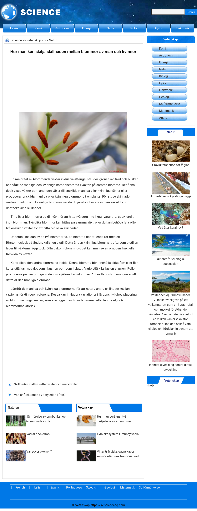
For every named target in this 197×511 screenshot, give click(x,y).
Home (14, 28)
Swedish (92, 487)
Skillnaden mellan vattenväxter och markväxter (46, 384)
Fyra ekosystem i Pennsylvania (118, 434)
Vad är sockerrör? (38, 434)
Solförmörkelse (169, 104)
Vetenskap (34, 40)
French (20, 487)
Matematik (166, 111)
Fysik (158, 28)
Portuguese (74, 487)
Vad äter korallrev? (170, 216)
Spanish (56, 487)
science (16, 40)
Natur (110, 28)
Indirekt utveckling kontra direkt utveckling (170, 355)
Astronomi (62, 28)
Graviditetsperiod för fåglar (170, 153)
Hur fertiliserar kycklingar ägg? (170, 185)
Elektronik (182, 28)
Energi (86, 28)
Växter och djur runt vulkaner (170, 284)
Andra (163, 118)
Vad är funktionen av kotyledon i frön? (40, 395)
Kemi (38, 28)
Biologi (134, 28)
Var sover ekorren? (39, 451)
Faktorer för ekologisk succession (170, 250)
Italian (38, 487)
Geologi (164, 97)
